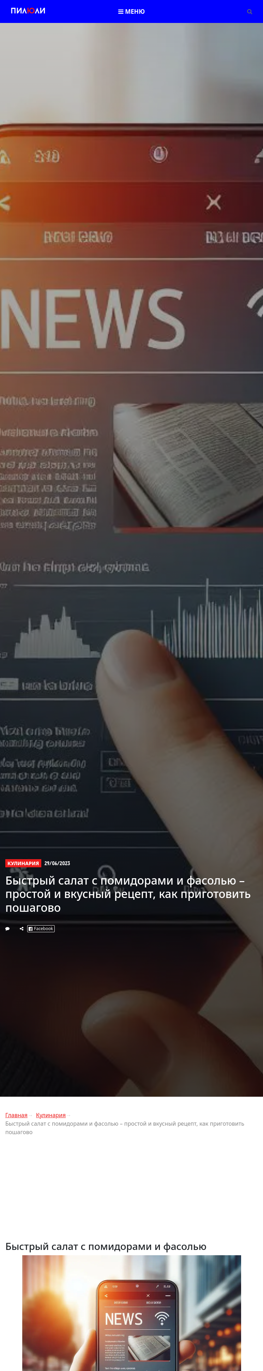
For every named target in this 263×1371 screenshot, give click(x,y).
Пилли (28, 11)
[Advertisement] (131, 1191)
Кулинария (23, 863)
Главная (16, 1115)
